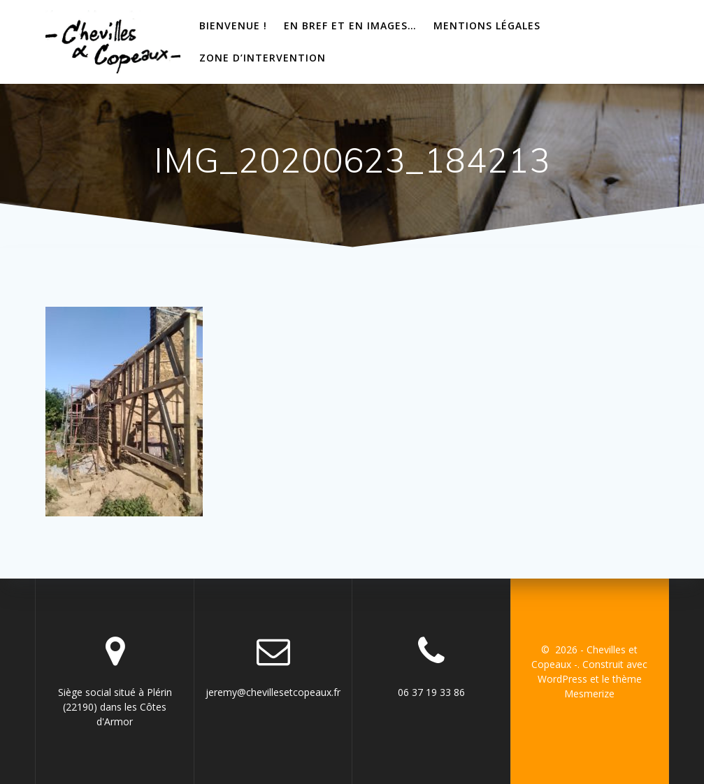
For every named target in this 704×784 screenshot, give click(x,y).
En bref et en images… (350, 25)
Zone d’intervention (262, 57)
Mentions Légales (486, 25)
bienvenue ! (233, 25)
